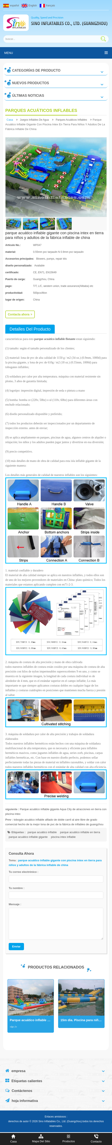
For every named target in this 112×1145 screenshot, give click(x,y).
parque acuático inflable (42, 832)
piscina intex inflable (63, 837)
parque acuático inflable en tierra (80, 832)
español (11, 5)
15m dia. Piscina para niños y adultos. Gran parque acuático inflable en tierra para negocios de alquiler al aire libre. (82, 1020)
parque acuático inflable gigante (28, 837)
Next (7, 1008)
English (29, 5)
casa (10, 119)
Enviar (16, 946)
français (47, 5)
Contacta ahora (20, 314)
